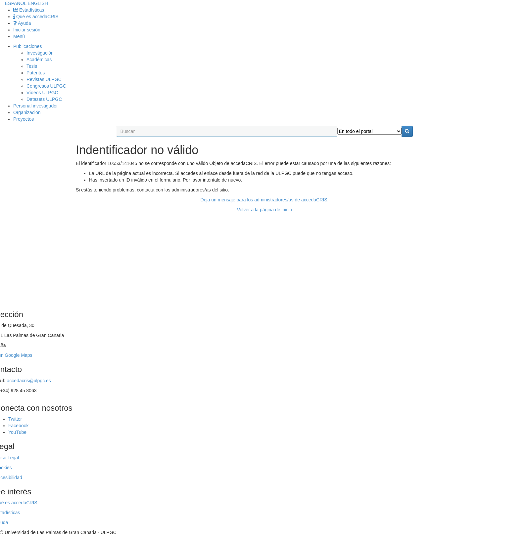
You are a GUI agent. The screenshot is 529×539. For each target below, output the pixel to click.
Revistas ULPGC (44, 79)
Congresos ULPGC (46, 86)
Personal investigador (35, 105)
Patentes (35, 72)
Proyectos (23, 119)
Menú (19, 36)
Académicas (39, 59)
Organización (27, 112)
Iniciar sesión (26, 29)
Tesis (31, 66)
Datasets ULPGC (44, 99)
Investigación (40, 53)
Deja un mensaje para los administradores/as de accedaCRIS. (265, 199)
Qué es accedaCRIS (36, 16)
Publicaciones (27, 46)
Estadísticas (28, 10)
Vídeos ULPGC (42, 92)
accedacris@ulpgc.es (29, 380)
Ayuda (22, 23)
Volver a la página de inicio (264, 209)
